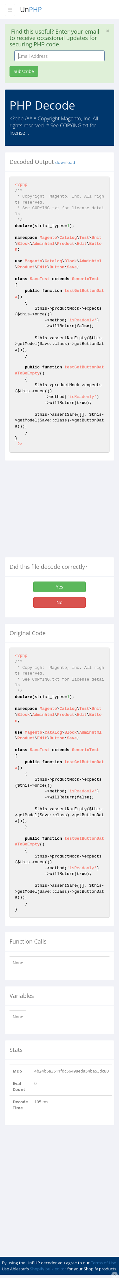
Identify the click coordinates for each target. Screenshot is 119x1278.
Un (31, 9)
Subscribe (24, 71)
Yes (59, 587)
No (59, 602)
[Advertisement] (58, 511)
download (65, 162)
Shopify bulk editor (48, 1269)
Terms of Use (103, 1263)
